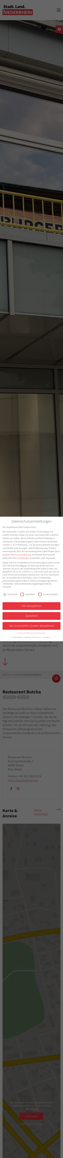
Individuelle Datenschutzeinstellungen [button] (31, 633)
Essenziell (10, 594)
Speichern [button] (32, 616)
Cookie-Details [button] (17, 637)
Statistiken (27, 594)
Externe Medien (48, 594)
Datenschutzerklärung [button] (32, 637)
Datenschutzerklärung (20, 554)
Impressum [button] (46, 637)
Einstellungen (23, 558)
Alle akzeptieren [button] (31, 606)
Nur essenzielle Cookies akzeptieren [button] (31, 626)
